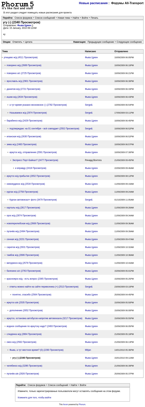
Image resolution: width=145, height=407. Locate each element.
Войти (85, 18)
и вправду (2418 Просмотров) (30, 168)
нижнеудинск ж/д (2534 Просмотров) (26, 184)
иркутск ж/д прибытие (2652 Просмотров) (28, 176)
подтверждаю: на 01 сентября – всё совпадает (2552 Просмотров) (44, 128)
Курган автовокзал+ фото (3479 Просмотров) (33, 199)
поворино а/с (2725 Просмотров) (24, 73)
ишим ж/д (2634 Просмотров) (22, 97)
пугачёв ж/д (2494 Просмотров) (23, 231)
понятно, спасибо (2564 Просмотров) (31, 294)
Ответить (17, 42)
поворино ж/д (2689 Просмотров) (24, 65)
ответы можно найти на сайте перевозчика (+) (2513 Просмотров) (43, 286)
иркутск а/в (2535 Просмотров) (23, 302)
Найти (76, 18)
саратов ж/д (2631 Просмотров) (23, 247)
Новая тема (64, 18)
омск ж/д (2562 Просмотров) (21, 342)
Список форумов (23, 18)
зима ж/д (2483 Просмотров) (21, 144)
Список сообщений (45, 18)
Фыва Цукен (24, 25)
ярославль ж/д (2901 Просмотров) (24, 81)
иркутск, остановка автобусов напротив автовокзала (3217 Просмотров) (44, 318)
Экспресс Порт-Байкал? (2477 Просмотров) (35, 160)
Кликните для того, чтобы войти (34, 397)
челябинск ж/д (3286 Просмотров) (24, 365)
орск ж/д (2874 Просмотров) (21, 215)
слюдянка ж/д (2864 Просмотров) (24, 334)
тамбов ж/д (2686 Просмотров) (23, 255)
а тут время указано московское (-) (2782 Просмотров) (38, 105)
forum (65, 404)
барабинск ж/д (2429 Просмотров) (24, 120)
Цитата (28, 42)
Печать (94, 18)
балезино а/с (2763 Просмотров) (24, 271)
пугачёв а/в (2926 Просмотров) (23, 373)
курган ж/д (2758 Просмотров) (22, 192)
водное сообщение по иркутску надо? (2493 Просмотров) (37, 326)
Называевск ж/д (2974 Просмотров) (28, 112)
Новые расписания (93, 3)
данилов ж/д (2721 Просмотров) (23, 89)
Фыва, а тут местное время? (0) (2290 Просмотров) (36, 350)
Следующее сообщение (129, 42)
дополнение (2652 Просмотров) (26, 310)
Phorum (82, 404)
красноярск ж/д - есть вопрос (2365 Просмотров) (32, 278)
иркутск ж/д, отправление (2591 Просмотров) (33, 152)
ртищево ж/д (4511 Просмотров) (21, 57)
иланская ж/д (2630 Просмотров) (24, 136)
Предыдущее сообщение (101, 42)
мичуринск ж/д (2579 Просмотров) (24, 263)
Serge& (89, 105)
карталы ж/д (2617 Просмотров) (23, 207)
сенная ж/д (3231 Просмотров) (23, 239)
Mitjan (88, 350)
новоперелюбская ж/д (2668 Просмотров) (28, 223)
